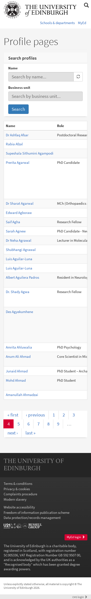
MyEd (82, 22)
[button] (86, 5)
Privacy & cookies (17, 489)
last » (30, 433)
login (79, 597)
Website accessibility (19, 507)
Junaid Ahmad (17, 371)
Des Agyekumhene (19, 311)
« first (13, 415)
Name (13, 68)
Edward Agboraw (19, 212)
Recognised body (18, 564)
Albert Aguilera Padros (22, 277)
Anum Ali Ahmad (18, 356)
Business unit (19, 87)
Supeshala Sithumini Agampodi (29, 153)
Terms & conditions (18, 483)
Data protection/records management (32, 517)
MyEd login (76, 537)
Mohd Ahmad (16, 380)
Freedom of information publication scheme (36, 512)
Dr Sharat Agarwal (19, 203)
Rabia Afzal (14, 144)
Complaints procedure (20, 494)
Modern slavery (15, 499)
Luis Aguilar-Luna (19, 259)
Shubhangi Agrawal (21, 249)
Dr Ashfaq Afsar (17, 135)
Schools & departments (57, 22)
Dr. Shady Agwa (17, 291)
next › (13, 433)
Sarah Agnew (16, 231)
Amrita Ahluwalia (19, 347)
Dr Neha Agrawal (18, 240)
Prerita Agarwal (17, 162)
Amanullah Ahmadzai (22, 394)
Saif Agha (13, 222)
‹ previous (35, 415)
